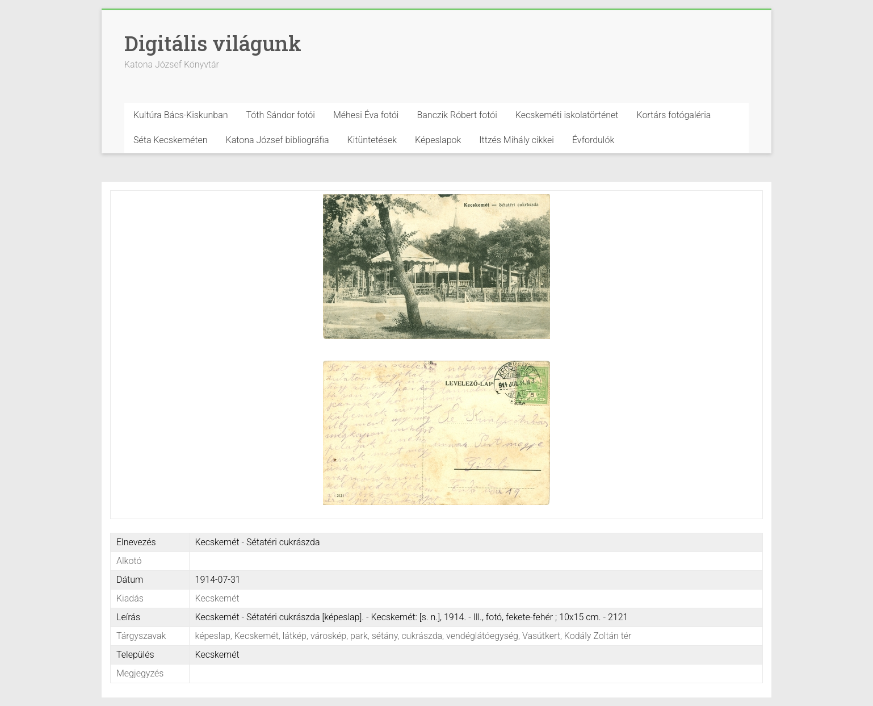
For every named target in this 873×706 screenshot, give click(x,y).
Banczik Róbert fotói (457, 115)
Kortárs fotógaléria (673, 115)
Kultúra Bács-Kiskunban (180, 115)
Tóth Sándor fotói (280, 115)
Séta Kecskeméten (170, 140)
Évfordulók (593, 140)
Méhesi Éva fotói (366, 115)
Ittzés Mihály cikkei (516, 140)
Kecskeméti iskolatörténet (567, 115)
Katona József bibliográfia (277, 140)
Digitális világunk (212, 43)
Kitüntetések (372, 140)
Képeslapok (438, 140)
